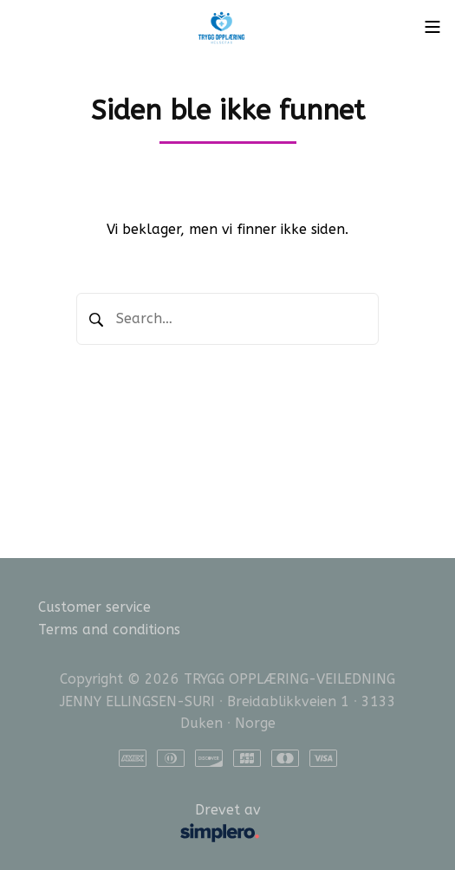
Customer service (94, 607)
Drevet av (157, 824)
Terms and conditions (109, 629)
